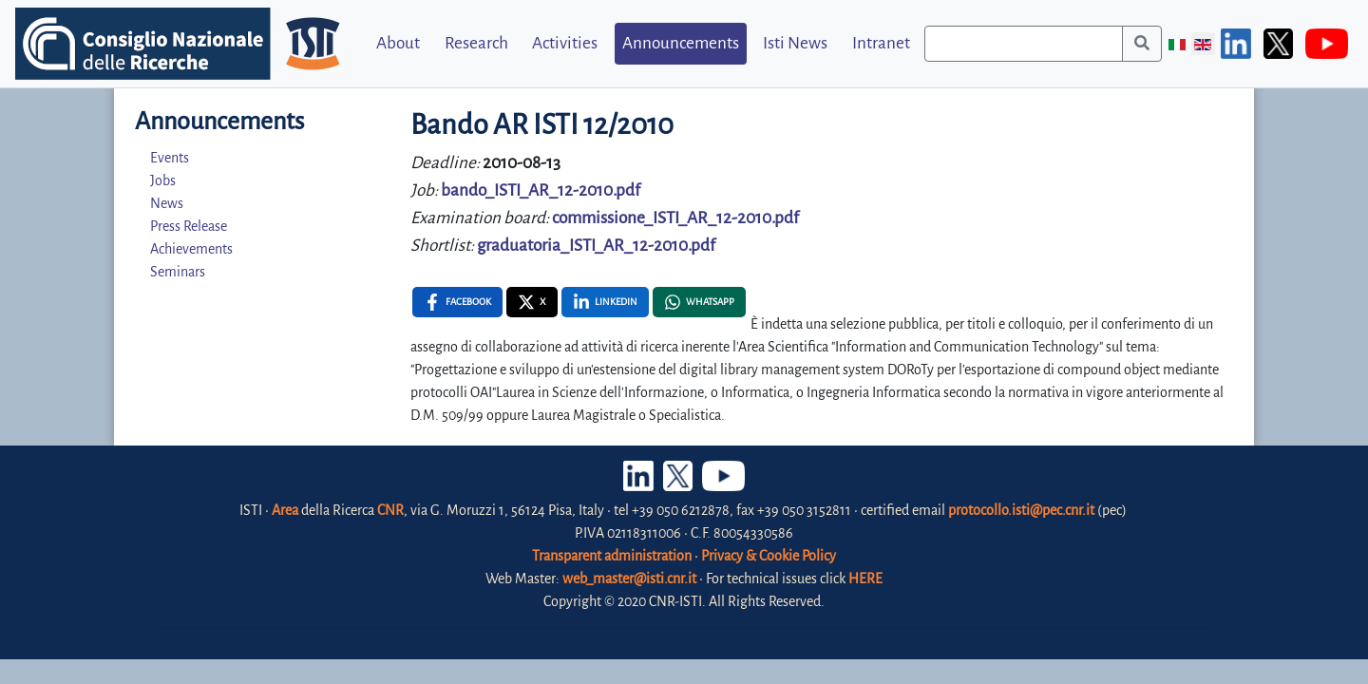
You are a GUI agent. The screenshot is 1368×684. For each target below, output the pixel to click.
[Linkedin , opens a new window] (605, 302)
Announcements (680, 43)
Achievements (191, 248)
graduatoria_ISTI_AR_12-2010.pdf (596, 246)
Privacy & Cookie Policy (768, 555)
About (398, 43)
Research (476, 43)
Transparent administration (612, 555)
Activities (565, 43)
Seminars (177, 271)
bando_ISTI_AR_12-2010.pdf (540, 190)
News (166, 203)
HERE (865, 578)
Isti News (795, 43)
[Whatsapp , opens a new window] (699, 302)
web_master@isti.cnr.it (629, 578)
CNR (390, 510)
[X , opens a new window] (532, 302)
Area (285, 510)
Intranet (881, 43)
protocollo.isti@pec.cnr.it (1021, 510)
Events (169, 157)
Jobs (163, 180)
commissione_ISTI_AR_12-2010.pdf (675, 218)
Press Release (188, 226)
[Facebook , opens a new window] (457, 302)
